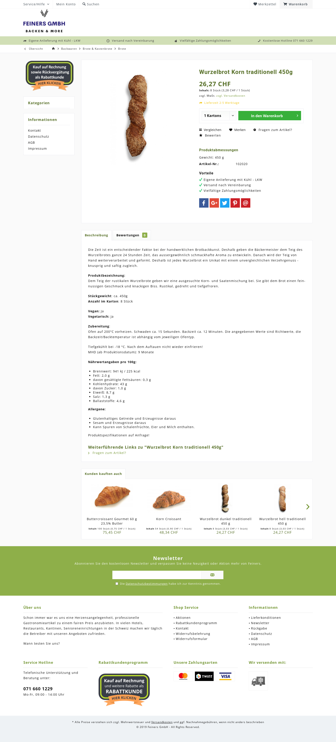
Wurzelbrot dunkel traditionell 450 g (226, 521)
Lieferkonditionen (266, 617)
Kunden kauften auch (103, 474)
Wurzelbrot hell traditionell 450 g (282, 521)
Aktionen (183, 617)
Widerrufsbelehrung (193, 634)
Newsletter (260, 623)
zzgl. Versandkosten (230, 96)
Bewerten (210, 135)
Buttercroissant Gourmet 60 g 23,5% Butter (112, 521)
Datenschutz (38, 136)
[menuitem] (296, 4)
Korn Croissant (168, 519)
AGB (31, 142)
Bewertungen (131, 235)
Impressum (37, 148)
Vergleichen (210, 130)
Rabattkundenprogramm (196, 623)
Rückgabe (259, 628)
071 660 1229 (38, 689)
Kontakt (34, 130)
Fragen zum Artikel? (272, 130)
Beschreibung (96, 235)
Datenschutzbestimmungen (147, 584)
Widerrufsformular (192, 639)
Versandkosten (162, 722)
